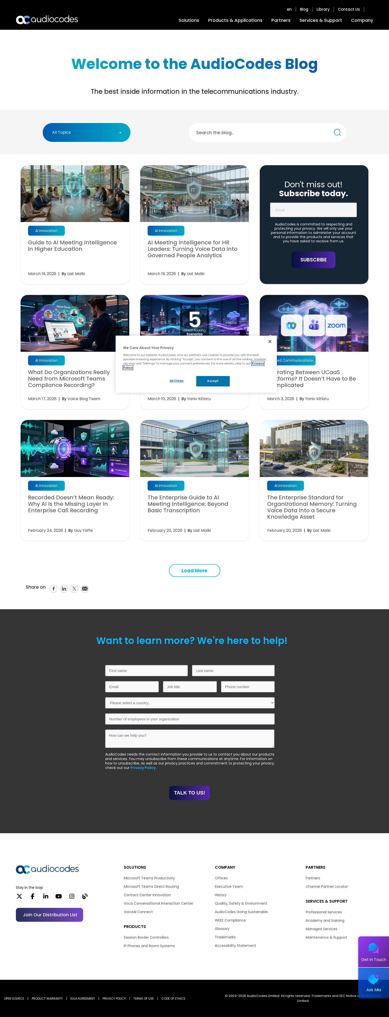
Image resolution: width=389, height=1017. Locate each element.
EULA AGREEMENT (82, 998)
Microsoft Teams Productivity (149, 878)
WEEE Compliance (230, 920)
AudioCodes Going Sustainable (241, 911)
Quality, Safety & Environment (241, 903)
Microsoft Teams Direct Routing (151, 886)
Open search (370, 9)
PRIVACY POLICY (114, 998)
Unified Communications (291, 360)
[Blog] (85, 898)
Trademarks (225, 937)
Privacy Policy (143, 767)
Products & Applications (235, 20)
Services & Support (320, 20)
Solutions (189, 20)
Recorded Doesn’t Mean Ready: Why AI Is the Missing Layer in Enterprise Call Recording (71, 504)
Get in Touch (373, 959)
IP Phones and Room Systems (149, 945)
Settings (177, 381)
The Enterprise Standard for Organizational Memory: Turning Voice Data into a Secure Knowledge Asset (312, 507)
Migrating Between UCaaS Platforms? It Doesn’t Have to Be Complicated (311, 378)
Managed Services (321, 928)
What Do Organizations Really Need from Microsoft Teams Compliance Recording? (69, 378)
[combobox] (86, 132)
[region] (196, 364)
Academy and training (325, 920)
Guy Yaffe (83, 530)
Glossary (222, 928)
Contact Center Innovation (147, 894)
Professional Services (324, 912)
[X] (19, 898)
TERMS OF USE (143, 998)
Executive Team (229, 886)
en (289, 9)
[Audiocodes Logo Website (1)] (47, 19)
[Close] (269, 341)
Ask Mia (373, 990)
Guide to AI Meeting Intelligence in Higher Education (72, 245)
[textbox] (63, 132)
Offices (221, 878)
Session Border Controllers (146, 937)
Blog (304, 9)
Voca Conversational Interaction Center (158, 903)
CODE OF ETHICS (173, 998)
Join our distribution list (50, 915)
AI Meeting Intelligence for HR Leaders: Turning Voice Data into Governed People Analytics (192, 249)
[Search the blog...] (337, 132)
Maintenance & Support (326, 937)
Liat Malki (76, 274)
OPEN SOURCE (14, 998)
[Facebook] (32, 898)
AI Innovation (46, 230)
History (221, 894)
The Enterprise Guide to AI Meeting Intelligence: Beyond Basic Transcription (188, 504)
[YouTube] (58, 898)
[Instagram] (71, 898)
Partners (281, 20)
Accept (213, 381)
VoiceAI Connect (138, 911)
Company (362, 20)
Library (323, 9)
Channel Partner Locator (327, 886)
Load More (194, 570)
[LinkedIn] (45, 898)
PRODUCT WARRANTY (47, 998)
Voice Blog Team (83, 399)
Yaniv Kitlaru (199, 399)
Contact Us (349, 9)
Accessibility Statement (235, 945)
